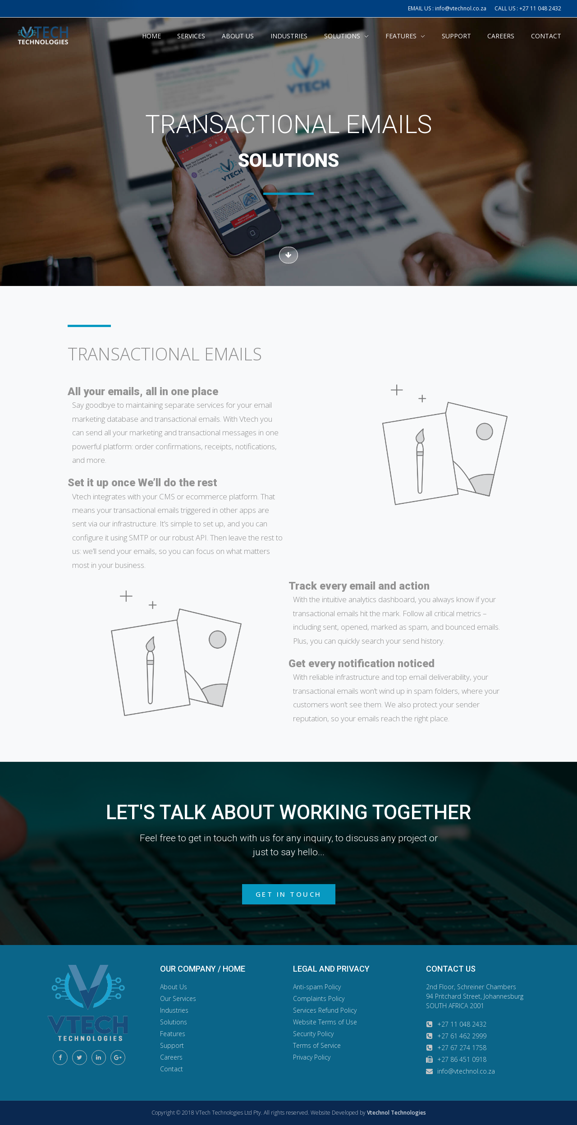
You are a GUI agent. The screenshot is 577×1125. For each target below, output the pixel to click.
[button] (288, 255)
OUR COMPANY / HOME (202, 968)
